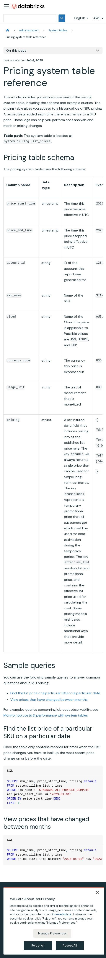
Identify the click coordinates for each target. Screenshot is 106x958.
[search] (29, 18)
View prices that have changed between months (49, 699)
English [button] (79, 18)
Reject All (37, 945)
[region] (53, 921)
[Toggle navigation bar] (6, 6)
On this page (16, 50)
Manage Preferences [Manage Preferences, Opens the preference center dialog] (52, 933)
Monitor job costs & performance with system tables (45, 715)
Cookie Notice (61, 914)
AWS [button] (97, 18)
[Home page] (7, 30)
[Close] (97, 892)
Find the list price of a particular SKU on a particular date (55, 693)
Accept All (70, 945)
